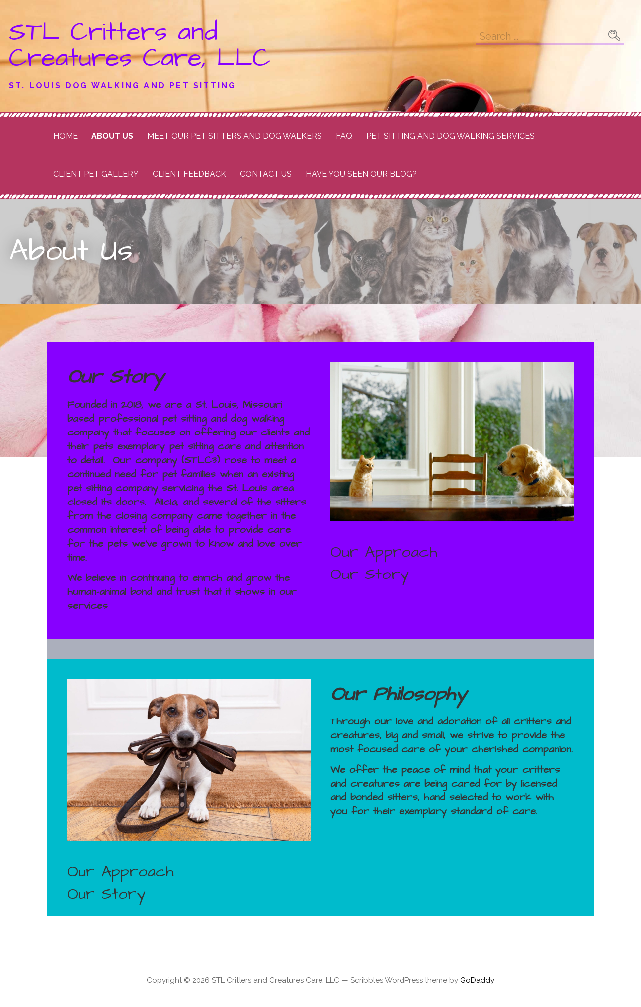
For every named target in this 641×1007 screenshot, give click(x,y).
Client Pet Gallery (96, 174)
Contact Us (266, 174)
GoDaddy (477, 980)
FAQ (344, 136)
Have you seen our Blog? (361, 174)
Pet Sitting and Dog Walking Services (450, 136)
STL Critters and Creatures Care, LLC (140, 45)
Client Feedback (189, 174)
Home (65, 136)
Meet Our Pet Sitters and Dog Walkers (234, 136)
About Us (112, 136)
